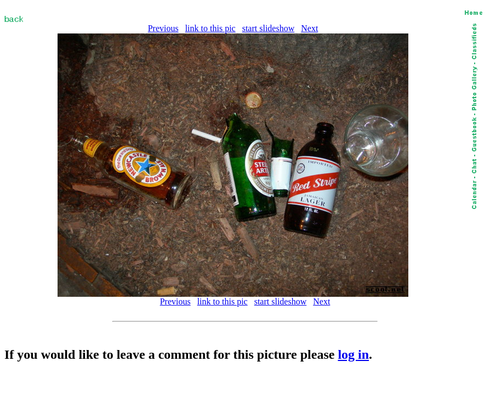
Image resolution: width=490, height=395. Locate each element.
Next (309, 28)
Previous (163, 28)
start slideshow (268, 28)
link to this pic (210, 28)
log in (353, 354)
